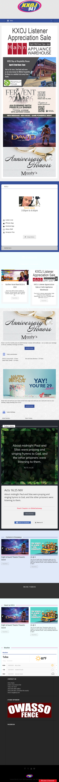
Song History (29, 237)
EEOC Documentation (27, 779)
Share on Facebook (22, 522)
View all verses (29, 514)
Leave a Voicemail (47, 780)
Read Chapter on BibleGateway (29, 508)
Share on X (39, 522)
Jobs (34, 779)
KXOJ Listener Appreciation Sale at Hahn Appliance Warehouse (44, 287)
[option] (14, 287)
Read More (15, 298)
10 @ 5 (33, 557)
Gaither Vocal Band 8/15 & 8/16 (15, 285)
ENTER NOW (29, 348)
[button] (2, 279)
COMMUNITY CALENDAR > (29, 264)
